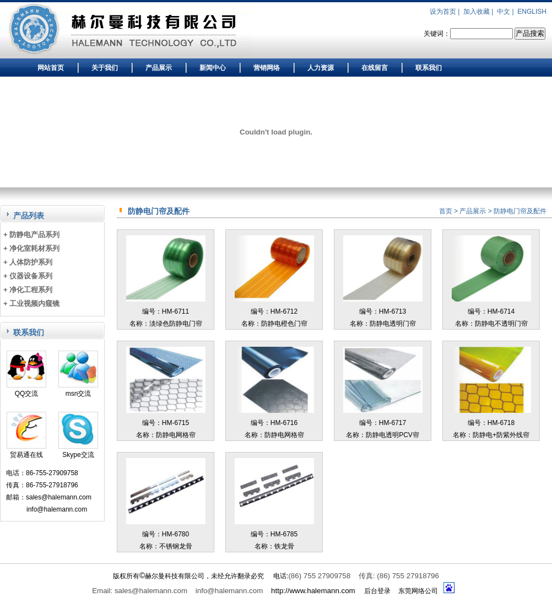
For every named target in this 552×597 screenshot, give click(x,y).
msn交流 (78, 389)
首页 (445, 211)
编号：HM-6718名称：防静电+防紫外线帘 (491, 423)
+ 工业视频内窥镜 (31, 303)
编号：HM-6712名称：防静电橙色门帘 (274, 311)
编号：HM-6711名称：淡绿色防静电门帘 (165, 311)
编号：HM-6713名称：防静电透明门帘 (383, 311)
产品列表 (28, 215)
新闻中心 (212, 68)
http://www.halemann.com (313, 591)
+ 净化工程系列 (27, 290)
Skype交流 (78, 451)
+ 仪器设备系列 (27, 276)
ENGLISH (531, 11)
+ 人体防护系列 (27, 262)
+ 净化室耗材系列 (31, 248)
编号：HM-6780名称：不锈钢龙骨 (165, 534)
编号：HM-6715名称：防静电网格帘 (165, 423)
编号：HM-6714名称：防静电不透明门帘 (491, 311)
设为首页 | (446, 11)
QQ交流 (26, 389)
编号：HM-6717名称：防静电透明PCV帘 (383, 423)
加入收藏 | (479, 11)
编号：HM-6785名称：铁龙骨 (274, 534)
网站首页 (50, 68)
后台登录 (377, 591)
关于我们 (104, 68)
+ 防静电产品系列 (31, 234)
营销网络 (266, 68)
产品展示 (158, 68)
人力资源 (320, 68)
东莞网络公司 (418, 591)
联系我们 (428, 68)
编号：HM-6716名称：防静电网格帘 (274, 423)
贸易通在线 (26, 451)
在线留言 (374, 68)
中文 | (506, 11)
